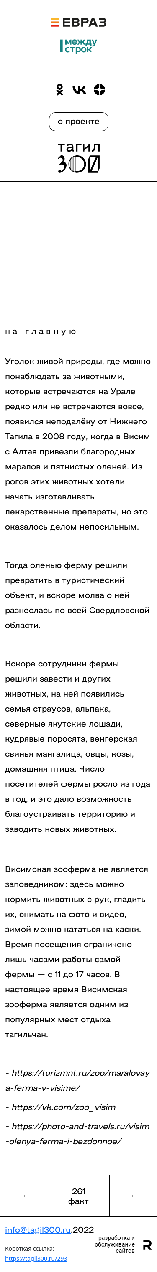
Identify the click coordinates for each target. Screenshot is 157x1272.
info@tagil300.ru (38, 1229)
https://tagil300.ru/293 (36, 1258)
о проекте (79, 120)
